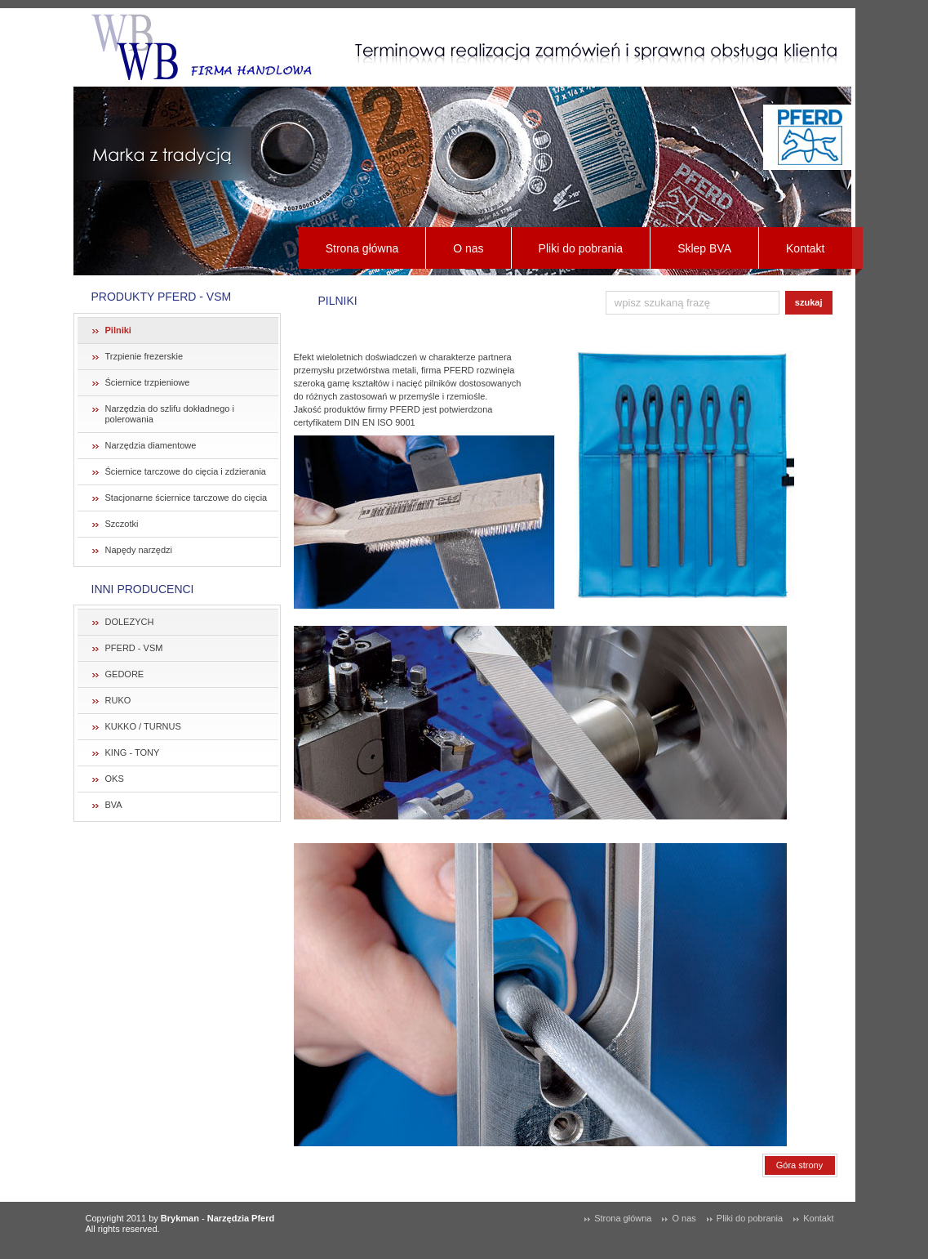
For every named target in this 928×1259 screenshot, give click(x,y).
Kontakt (805, 248)
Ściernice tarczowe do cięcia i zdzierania (185, 471)
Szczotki (122, 524)
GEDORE (124, 674)
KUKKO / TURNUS (143, 726)
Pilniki (118, 330)
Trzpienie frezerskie (144, 356)
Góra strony (799, 1165)
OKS (114, 779)
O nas (468, 248)
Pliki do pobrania (581, 248)
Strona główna (362, 248)
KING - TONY (132, 752)
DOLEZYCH (129, 622)
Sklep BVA (704, 248)
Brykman (180, 1218)
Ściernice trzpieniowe (147, 382)
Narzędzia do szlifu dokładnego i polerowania (169, 414)
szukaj (809, 302)
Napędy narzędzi (139, 550)
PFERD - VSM (134, 648)
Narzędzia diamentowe (151, 445)
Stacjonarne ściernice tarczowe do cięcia (186, 497)
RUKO (118, 700)
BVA (113, 805)
